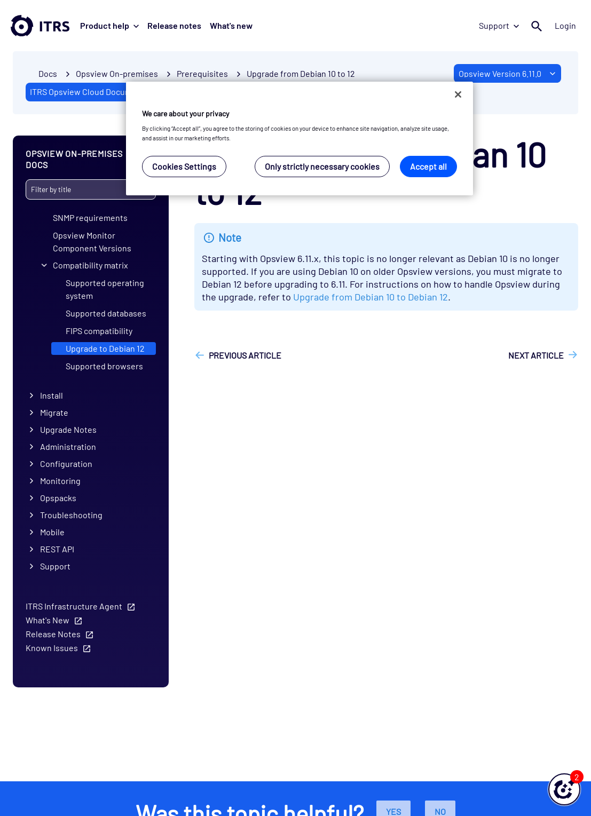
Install (51, 395)
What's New (47, 619)
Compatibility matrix (90, 265)
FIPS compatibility (99, 331)
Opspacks (58, 498)
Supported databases (106, 313)
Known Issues (52, 647)
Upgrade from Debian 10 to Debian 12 (370, 297)
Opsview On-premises (117, 73)
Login (565, 25)
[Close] (458, 94)
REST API (57, 549)
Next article (536, 355)
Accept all (428, 166)
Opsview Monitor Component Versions (92, 240)
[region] (299, 138)
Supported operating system (105, 289)
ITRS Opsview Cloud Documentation (97, 91)
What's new (231, 25)
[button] (564, 789)
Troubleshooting (71, 515)
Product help (109, 25)
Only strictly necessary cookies (322, 166)
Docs (47, 73)
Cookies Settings (184, 166)
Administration (68, 446)
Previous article (245, 355)
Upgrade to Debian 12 (105, 348)
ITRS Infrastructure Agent (74, 605)
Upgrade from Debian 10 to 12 (301, 73)
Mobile (52, 532)
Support (499, 25)
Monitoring (60, 481)
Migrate (54, 412)
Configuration (66, 463)
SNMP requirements (90, 217)
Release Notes (53, 633)
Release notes (174, 25)
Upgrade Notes (68, 429)
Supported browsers (104, 366)
